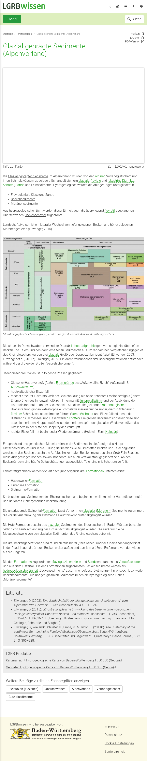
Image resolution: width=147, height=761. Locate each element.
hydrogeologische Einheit (20, 570)
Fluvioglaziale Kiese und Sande (32, 195)
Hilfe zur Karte (12, 166)
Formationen (95, 471)
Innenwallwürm (91, 400)
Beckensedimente (23, 199)
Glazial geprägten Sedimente (28, 176)
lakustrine (114, 180)
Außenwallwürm (22, 387)
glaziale (84, 180)
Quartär (65, 346)
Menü (12, 19)
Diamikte (128, 180)
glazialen (54, 525)
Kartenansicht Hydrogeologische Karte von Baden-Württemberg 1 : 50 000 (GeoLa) (64, 660)
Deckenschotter (35, 215)
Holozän (111, 432)
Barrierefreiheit (115, 751)
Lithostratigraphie (83, 346)
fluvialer (16, 414)
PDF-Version (132, 41)
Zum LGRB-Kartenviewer (126, 166)
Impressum (112, 726)
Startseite (8, 33)
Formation (36, 481)
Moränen (103, 510)
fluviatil (110, 210)
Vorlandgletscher (108, 689)
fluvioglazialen (62, 562)
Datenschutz (113, 735)
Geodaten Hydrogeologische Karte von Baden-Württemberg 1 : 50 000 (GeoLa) (61, 667)
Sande (20, 185)
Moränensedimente (24, 203)
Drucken (135, 37)
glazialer (89, 510)
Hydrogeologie (24, 33)
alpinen (100, 176)
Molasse (9, 533)
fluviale (96, 180)
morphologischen (114, 405)
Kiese (77, 562)
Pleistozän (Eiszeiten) (23, 689)
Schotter (8, 185)
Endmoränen (65, 383)
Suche (134, 19)
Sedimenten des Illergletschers (82, 525)
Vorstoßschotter (82, 414)
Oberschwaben (55, 689)
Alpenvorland (81, 689)
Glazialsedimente (20, 697)
